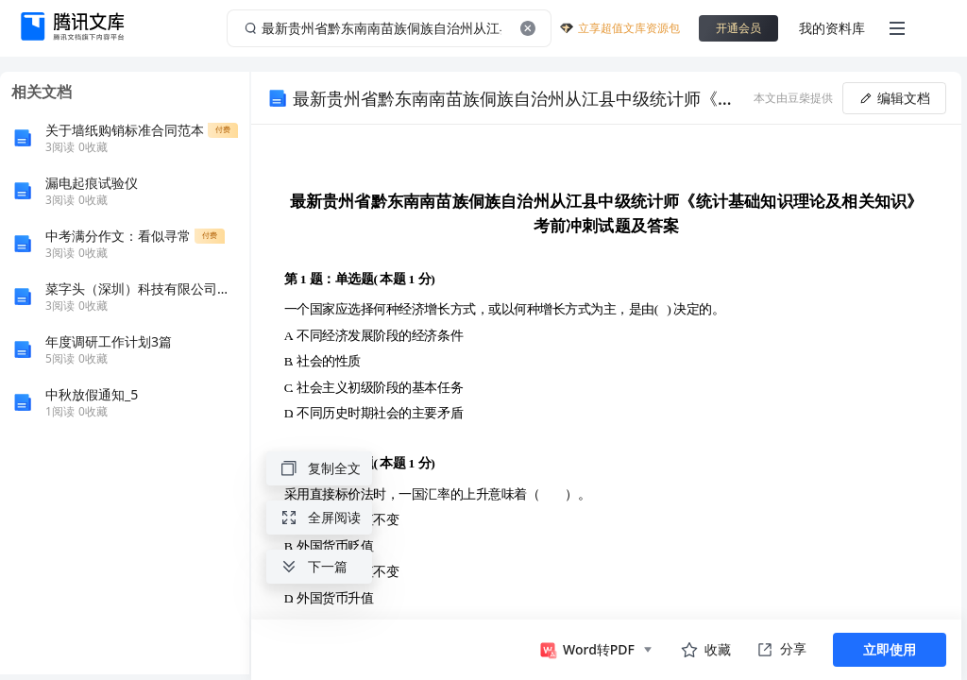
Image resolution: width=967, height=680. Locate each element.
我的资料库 (832, 28)
